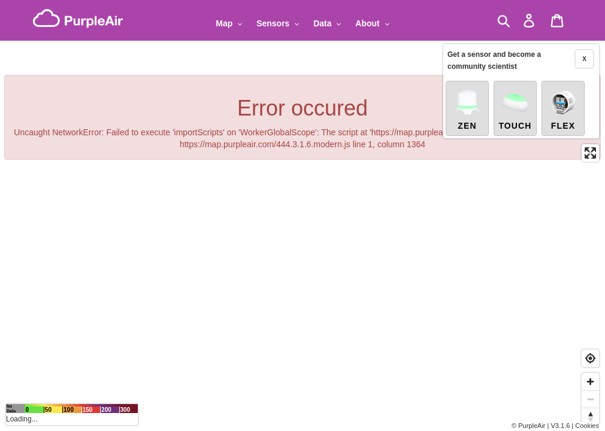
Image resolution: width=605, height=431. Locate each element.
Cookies (587, 425)
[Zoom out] (590, 399)
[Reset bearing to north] (590, 416)
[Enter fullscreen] (590, 153)
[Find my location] (590, 358)
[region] (302, 215)
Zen (467, 108)
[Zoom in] (590, 381)
